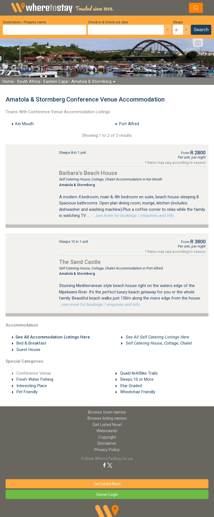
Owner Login (107, 494)
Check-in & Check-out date (108, 22)
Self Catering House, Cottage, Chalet (158, 343)
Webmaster (107, 430)
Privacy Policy (107, 449)
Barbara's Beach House (88, 173)
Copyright (107, 437)
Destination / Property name (24, 22)
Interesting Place (31, 385)
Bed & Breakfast (30, 343)
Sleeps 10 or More (136, 379)
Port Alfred (129, 123)
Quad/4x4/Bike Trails (138, 373)
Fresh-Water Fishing (34, 379)
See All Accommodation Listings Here (52, 337)
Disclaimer (107, 443)
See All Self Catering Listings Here (157, 337)
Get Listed (107, 424)
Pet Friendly (26, 391)
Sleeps (178, 22)
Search (201, 29)
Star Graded (130, 385)
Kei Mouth (24, 123)
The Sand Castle (80, 262)
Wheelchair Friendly (137, 391)
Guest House (27, 349)
